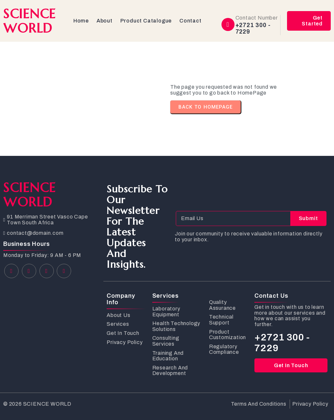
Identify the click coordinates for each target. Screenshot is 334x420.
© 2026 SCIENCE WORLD (37, 404)
